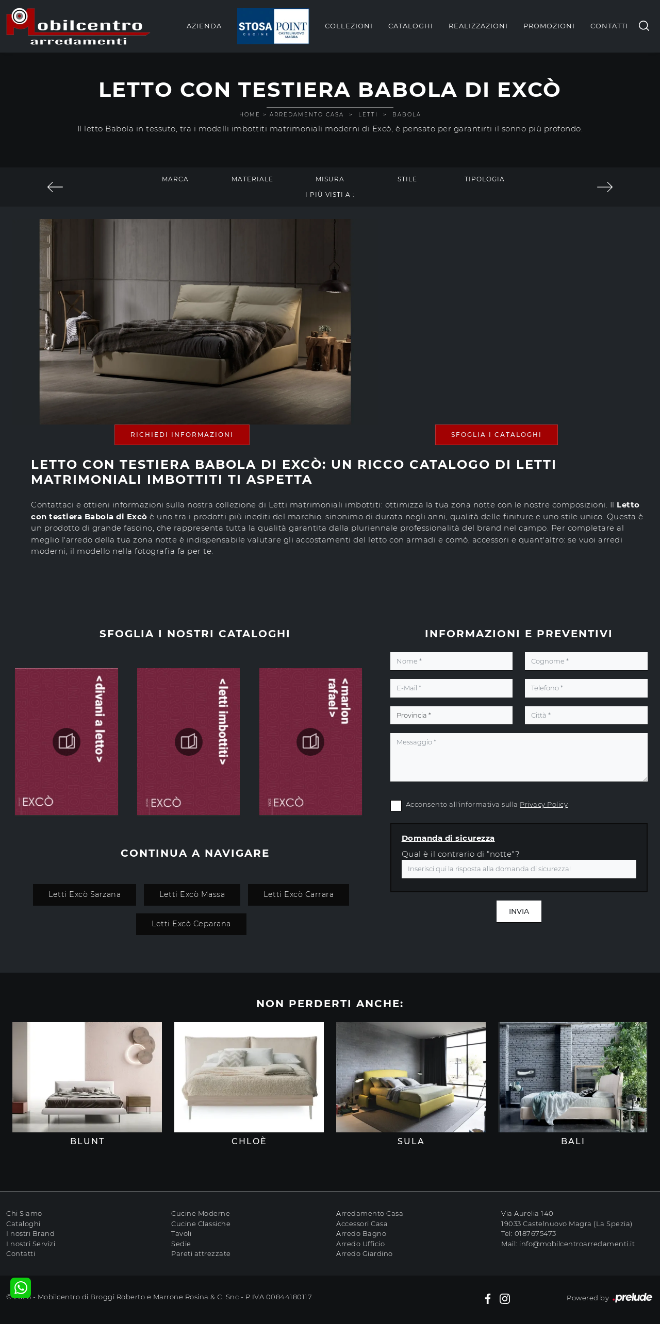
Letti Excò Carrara (298, 894)
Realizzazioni (478, 26)
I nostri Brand (30, 1233)
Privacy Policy (544, 804)
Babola (406, 114)
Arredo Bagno (361, 1233)
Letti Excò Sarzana (84, 894)
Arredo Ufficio (360, 1244)
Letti (368, 114)
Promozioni (549, 26)
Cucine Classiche (200, 1223)
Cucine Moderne (200, 1213)
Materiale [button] (252, 179)
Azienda (204, 26)
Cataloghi (410, 26)
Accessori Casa (362, 1223)
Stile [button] (407, 179)
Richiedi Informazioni (182, 434)
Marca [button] (175, 179)
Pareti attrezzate (201, 1253)
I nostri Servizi (30, 1244)
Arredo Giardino (364, 1253)
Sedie (181, 1244)
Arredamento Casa (307, 114)
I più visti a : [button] (330, 194)
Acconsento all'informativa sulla (487, 804)
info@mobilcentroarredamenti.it (577, 1244)
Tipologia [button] (485, 179)
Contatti (609, 26)
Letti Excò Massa (192, 894)
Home (249, 114)
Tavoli (181, 1233)
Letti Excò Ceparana (191, 923)
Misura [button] (330, 179)
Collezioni (349, 26)
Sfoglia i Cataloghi (496, 434)
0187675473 (535, 1233)
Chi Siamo (24, 1213)
